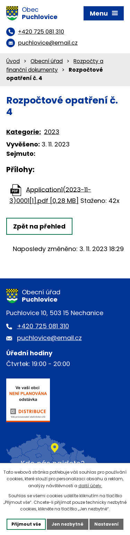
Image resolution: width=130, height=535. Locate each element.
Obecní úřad (47, 61)
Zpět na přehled (39, 226)
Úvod (13, 61)
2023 (51, 131)
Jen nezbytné (68, 524)
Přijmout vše (26, 524)
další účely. (90, 486)
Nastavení (106, 524)
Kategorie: (23, 131)
